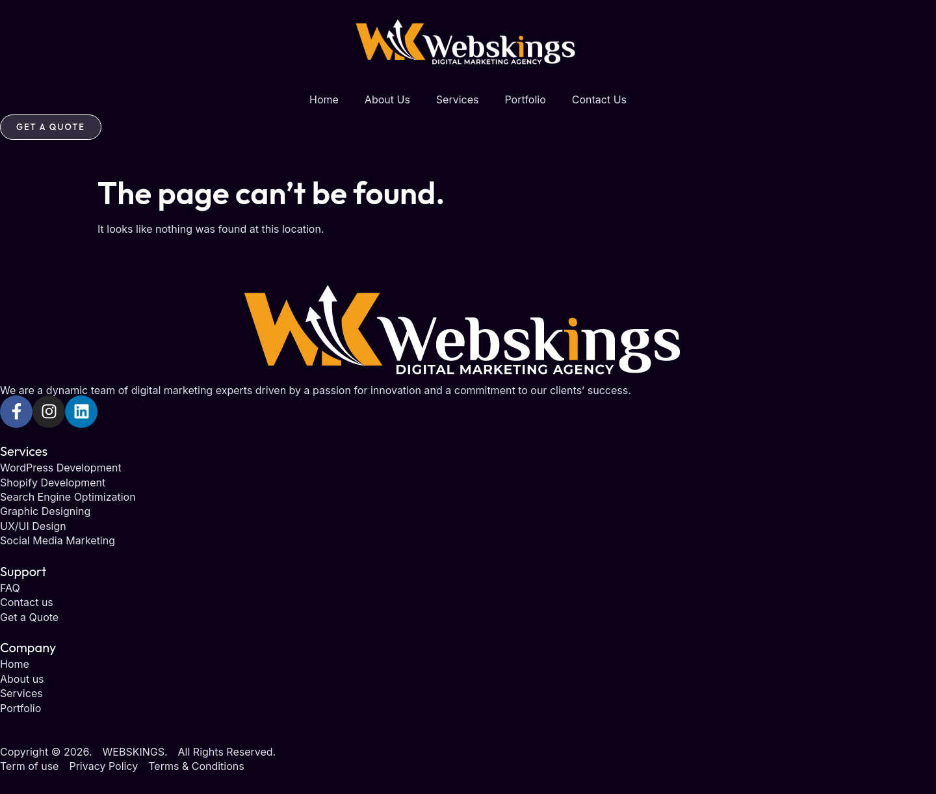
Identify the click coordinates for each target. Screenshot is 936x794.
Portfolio (524, 99)
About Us (387, 99)
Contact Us (599, 99)
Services (457, 99)
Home (324, 99)
